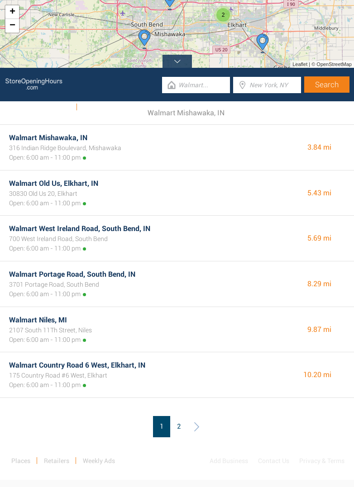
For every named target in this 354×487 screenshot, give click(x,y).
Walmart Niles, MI (38, 320)
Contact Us (273, 460)
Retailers (56, 460)
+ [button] (12, 12)
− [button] (12, 26)
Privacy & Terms (321, 460)
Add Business (229, 460)
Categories (98, 107)
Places (20, 460)
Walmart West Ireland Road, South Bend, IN (79, 228)
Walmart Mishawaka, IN (48, 137)
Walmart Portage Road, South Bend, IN (72, 274)
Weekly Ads (54, 107)
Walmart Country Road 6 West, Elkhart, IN (77, 365)
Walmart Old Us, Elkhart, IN (53, 183)
